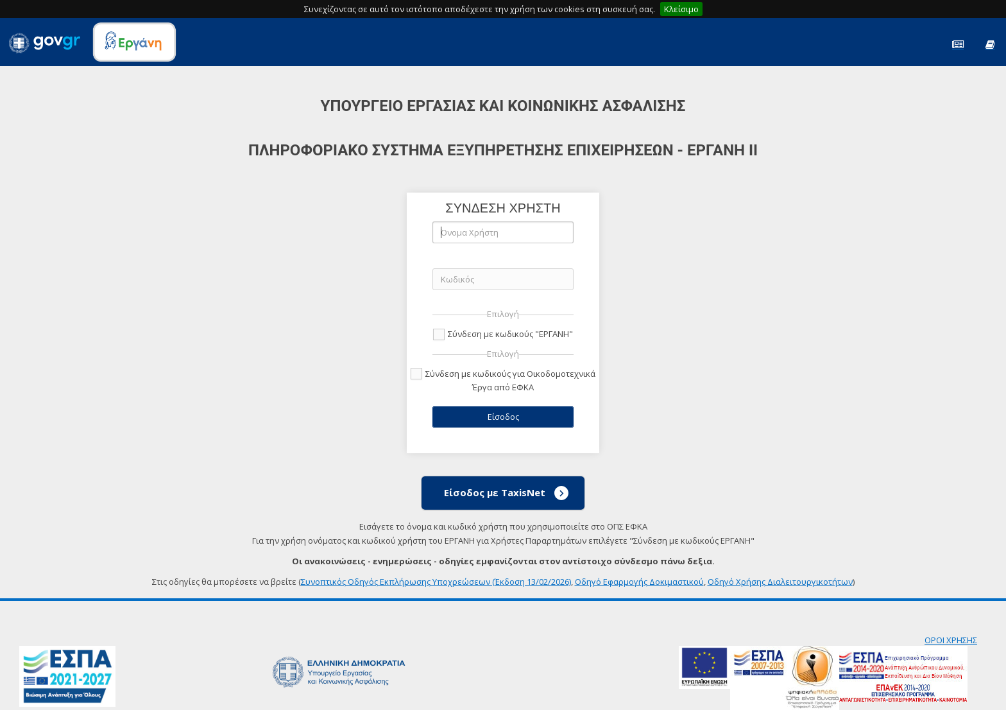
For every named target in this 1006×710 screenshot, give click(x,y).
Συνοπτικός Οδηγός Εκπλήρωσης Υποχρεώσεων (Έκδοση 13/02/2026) (436, 581)
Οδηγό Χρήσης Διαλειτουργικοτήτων (780, 581)
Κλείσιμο (681, 9)
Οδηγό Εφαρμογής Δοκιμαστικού (639, 581)
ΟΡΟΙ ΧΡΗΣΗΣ (951, 640)
